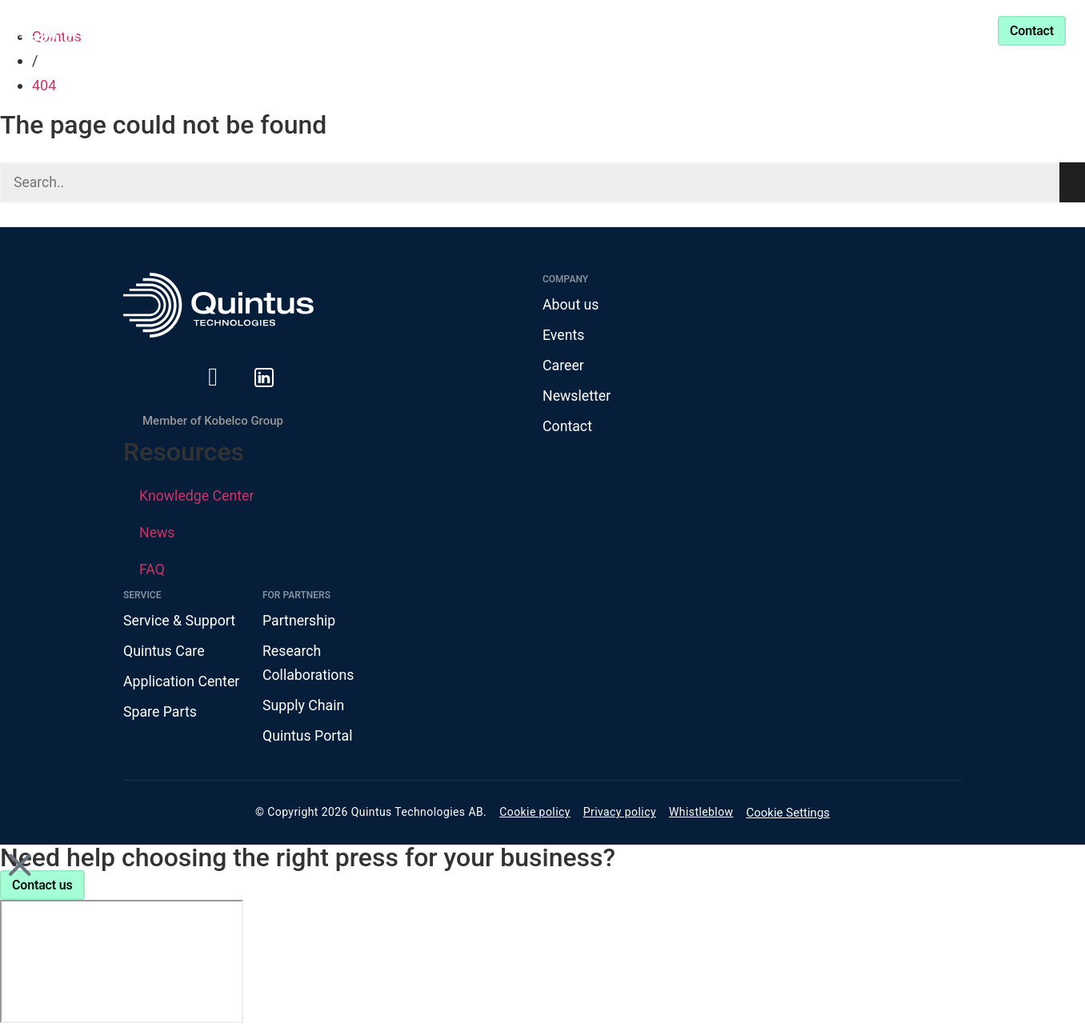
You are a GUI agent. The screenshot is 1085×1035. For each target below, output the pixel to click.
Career (563, 366)
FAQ (152, 571)
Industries (387, 30)
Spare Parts (160, 714)
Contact (567, 428)
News (157, 534)
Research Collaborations (308, 665)
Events (563, 335)
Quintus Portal (308, 739)
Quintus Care (164, 653)
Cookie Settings (789, 817)
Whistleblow (701, 816)
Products (275, 30)
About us (571, 305)
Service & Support (781, 30)
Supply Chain (304, 708)
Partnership (654, 30)
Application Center (182, 684)
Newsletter (577, 397)
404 (44, 85)
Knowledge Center (528, 30)
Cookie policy (535, 816)
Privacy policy (619, 816)
